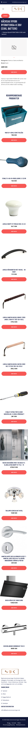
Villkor (19, 723)
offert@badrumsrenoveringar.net (19, 2)
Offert (5, 16)
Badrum (10, 60)
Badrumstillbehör (18, 60)
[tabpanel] (14, 47)
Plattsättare (5, 700)
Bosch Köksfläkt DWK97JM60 (14, 600)
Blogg (8, 723)
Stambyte (5, 703)
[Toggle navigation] (3, 9)
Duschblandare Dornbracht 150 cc (14, 646)
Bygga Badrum (6, 697)
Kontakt (14, 723)
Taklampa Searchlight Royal (14, 511)
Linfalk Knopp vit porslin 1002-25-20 (14, 224)
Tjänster (4, 691)
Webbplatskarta (20, 725)
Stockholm (5, 2)
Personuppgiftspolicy (9, 725)
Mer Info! (14, 72)
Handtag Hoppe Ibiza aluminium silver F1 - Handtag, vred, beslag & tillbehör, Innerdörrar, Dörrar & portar (14, 558)
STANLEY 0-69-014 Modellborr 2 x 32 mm (14, 178)
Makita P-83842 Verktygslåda (14, 133)
